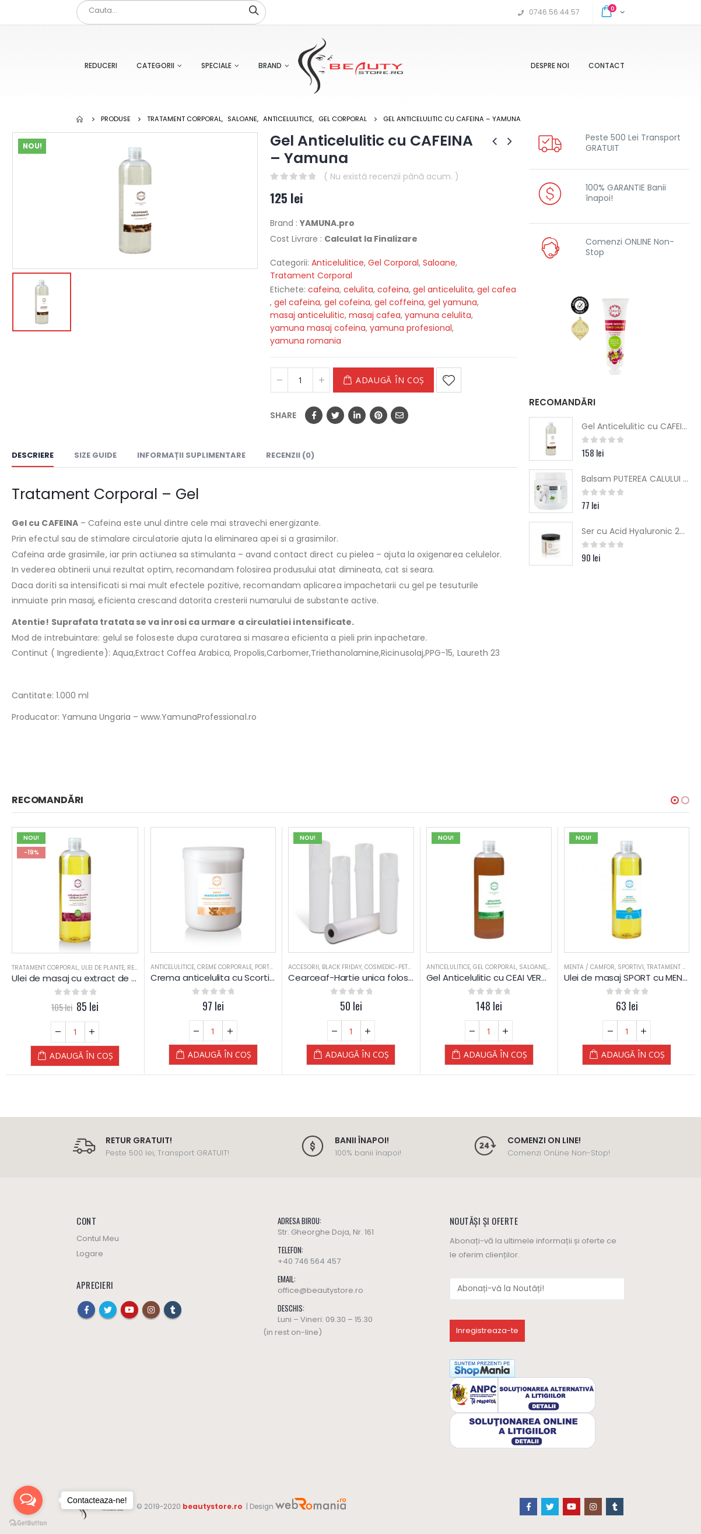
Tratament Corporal (311, 275)
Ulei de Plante (102, 967)
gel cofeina (347, 302)
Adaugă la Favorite (448, 380)
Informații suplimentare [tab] (191, 455)
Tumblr (172, 1310)
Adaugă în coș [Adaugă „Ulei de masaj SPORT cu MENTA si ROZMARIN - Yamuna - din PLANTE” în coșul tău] (633, 1054)
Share (283, 415)
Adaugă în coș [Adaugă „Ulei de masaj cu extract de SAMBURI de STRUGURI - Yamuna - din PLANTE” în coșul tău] (81, 1055)
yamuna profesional (411, 328)
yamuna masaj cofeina (318, 328)
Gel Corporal (393, 262)
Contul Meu (97, 1238)
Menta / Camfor (589, 967)
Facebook (314, 415)
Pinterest (378, 415)
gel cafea (496, 289)
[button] (675, 800)
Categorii (155, 65)
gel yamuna (452, 302)
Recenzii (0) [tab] (290, 455)
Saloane (439, 262)
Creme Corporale (224, 967)
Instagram (151, 1310)
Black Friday (342, 967)
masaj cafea (375, 315)
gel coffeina (399, 302)
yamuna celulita (438, 315)
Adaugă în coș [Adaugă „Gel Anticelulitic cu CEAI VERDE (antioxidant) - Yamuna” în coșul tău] (495, 1054)
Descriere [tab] (33, 455)
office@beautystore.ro (320, 1290)
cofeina (393, 289)
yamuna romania (305, 341)
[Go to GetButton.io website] (28, 1522)
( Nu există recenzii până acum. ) (391, 176)
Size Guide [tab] (95, 455)
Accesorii (303, 967)
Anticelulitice (337, 262)
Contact (606, 65)
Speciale (216, 65)
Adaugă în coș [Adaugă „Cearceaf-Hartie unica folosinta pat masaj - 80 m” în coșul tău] (357, 1054)
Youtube (129, 1310)
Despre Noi (550, 65)
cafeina (323, 289)
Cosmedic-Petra (390, 967)
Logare (89, 1253)
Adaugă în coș (390, 380)
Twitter (335, 415)
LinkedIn (357, 415)
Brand (270, 65)
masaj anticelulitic (307, 315)
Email (399, 415)
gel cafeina (297, 302)
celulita (358, 289)
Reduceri (101, 65)
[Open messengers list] (28, 1500)
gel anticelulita (443, 289)
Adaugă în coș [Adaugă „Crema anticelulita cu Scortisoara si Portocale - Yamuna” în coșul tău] (219, 1054)
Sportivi (631, 967)
